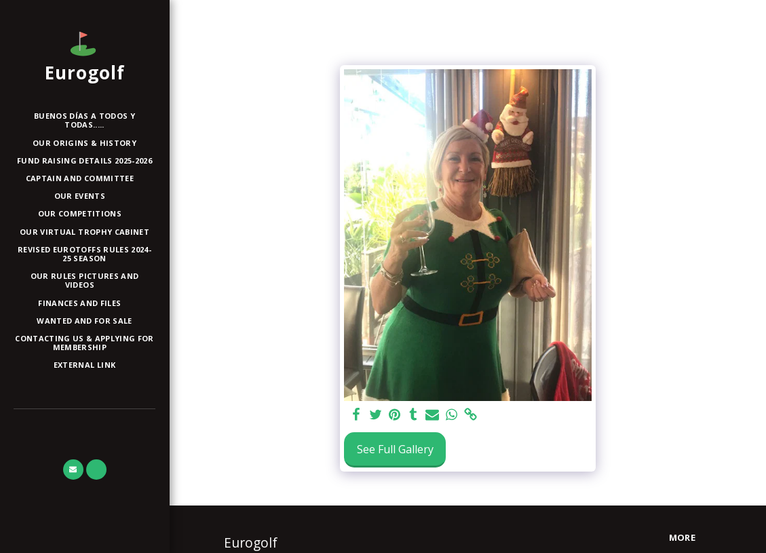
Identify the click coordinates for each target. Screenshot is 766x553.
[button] (85, 178)
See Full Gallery (395, 449)
